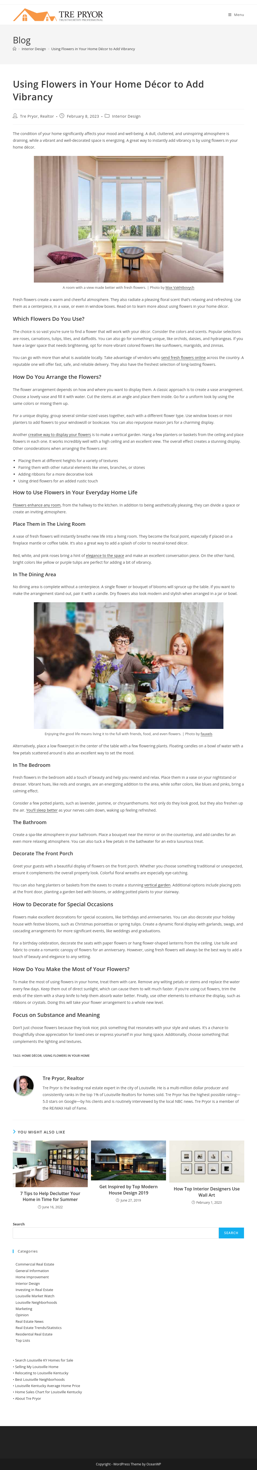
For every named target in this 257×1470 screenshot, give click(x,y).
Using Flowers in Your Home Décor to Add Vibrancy (93, 48)
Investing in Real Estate (34, 1289)
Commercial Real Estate (34, 1264)
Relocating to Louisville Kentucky (42, 1372)
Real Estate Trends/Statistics (38, 1327)
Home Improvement (32, 1276)
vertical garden (157, 885)
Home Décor (32, 1055)
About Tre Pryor (28, 1398)
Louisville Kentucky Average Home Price (47, 1385)
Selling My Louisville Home (36, 1366)
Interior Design (126, 116)
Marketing (23, 1308)
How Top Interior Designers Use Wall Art (207, 1192)
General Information (32, 1270)
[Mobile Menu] (236, 14)
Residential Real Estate (33, 1334)
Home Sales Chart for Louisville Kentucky (48, 1391)
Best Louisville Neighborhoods (40, 1379)
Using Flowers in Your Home (66, 1055)
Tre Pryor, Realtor (37, 116)
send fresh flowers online (183, 357)
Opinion (21, 1314)
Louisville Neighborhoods (36, 1302)
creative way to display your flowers (59, 434)
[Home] (14, 48)
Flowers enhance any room (36, 505)
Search (19, 1224)
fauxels (206, 733)
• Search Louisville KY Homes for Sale (43, 1360)
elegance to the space (105, 555)
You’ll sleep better (42, 810)
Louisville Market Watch (34, 1295)
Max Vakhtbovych (179, 287)
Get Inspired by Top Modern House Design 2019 (128, 1190)
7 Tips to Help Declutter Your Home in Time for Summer (50, 1196)
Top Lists (22, 1340)
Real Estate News (29, 1321)
